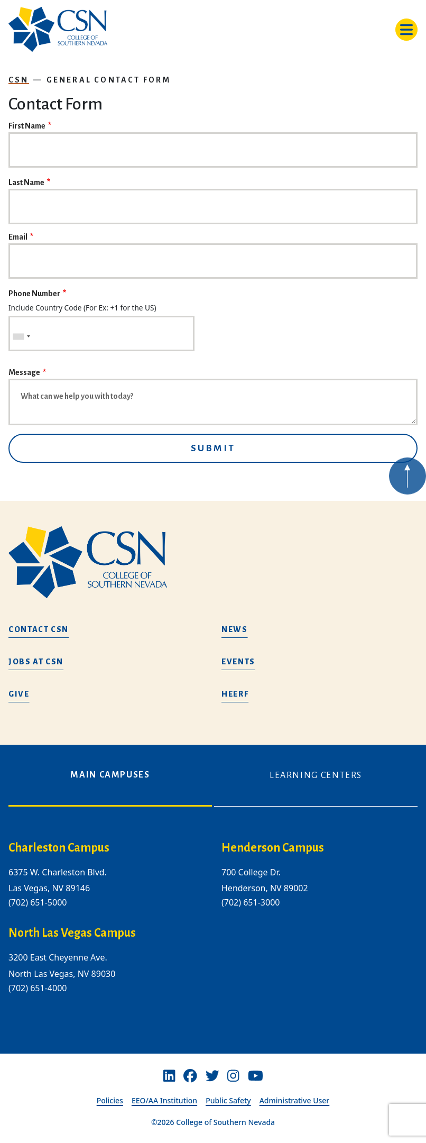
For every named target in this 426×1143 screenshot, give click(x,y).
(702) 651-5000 (37, 903)
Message (24, 372)
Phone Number (34, 293)
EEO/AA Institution (164, 1100)
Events (238, 661)
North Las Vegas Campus (72, 933)
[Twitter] (212, 1076)
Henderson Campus (272, 848)
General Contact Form (109, 80)
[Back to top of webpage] (407, 497)
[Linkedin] (169, 1076)
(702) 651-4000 (37, 988)
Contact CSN (38, 629)
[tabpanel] (213, 925)
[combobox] (21, 336)
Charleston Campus (58, 848)
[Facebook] (190, 1076)
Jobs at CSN (35, 661)
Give (19, 694)
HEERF (234, 694)
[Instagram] (233, 1076)
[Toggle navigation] (406, 30)
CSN (18, 80)
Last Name (26, 182)
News (234, 629)
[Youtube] (255, 1076)
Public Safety (228, 1100)
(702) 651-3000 (250, 903)
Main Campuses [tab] (110, 775)
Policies (110, 1100)
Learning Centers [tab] (316, 775)
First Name (26, 126)
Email (17, 237)
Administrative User (295, 1100)
